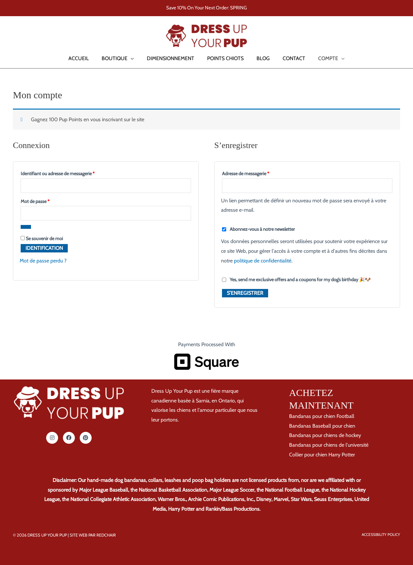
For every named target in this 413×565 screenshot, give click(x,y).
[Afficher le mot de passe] (26, 227)
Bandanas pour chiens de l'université (328, 445)
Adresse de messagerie (256, 172)
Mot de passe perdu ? (43, 261)
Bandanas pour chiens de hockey (325, 435)
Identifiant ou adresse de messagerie (68, 172)
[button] (14, 36)
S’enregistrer (245, 293)
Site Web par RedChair (93, 535)
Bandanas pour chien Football (321, 416)
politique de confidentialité (262, 261)
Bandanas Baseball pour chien (322, 426)
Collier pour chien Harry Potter (322, 455)
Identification (44, 248)
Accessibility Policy (381, 534)
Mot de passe (46, 200)
